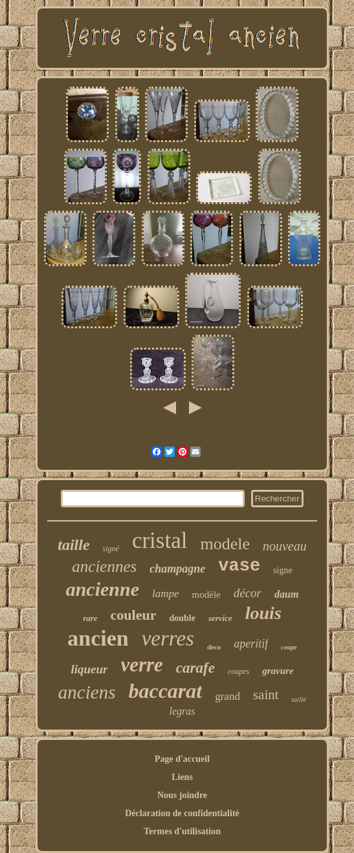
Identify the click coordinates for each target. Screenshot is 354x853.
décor (247, 593)
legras (182, 711)
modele (225, 543)
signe (283, 570)
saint (266, 694)
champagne (177, 568)
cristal (160, 540)
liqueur (89, 669)
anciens (87, 692)
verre (141, 664)
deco (214, 647)
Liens (182, 777)
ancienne (102, 589)
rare (90, 618)
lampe (165, 593)
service (220, 618)
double (182, 618)
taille (73, 544)
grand (227, 696)
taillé (299, 699)
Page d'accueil (182, 759)
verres (168, 638)
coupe (288, 647)
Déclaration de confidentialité (182, 813)
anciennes (104, 566)
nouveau (285, 546)
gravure (277, 671)
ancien (97, 638)
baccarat (165, 690)
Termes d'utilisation (182, 831)
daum (286, 594)
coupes (238, 671)
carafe (195, 668)
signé (111, 548)
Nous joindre (182, 795)
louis (263, 613)
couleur (134, 615)
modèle (206, 594)
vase (239, 566)
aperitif (251, 643)
